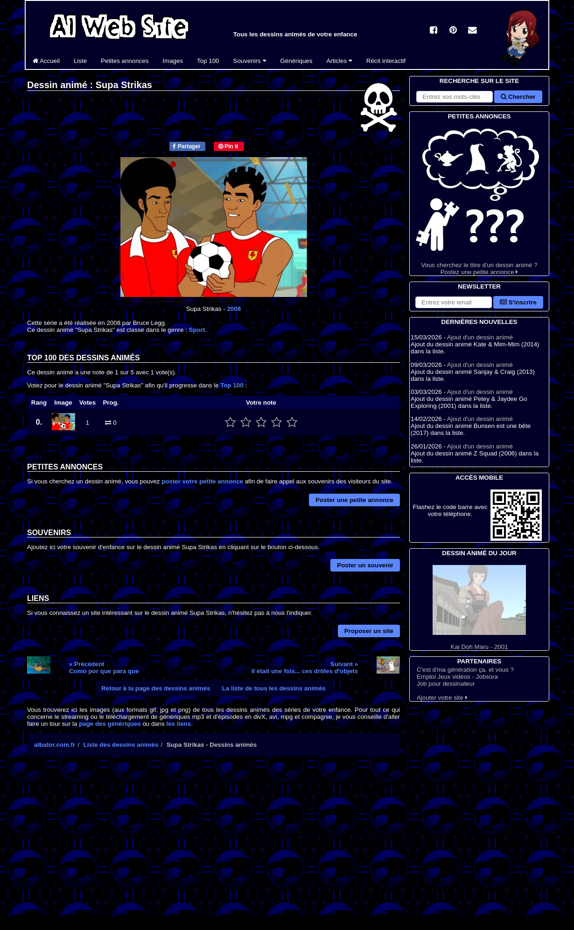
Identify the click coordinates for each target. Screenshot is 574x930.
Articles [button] (339, 60)
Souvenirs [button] (249, 60)
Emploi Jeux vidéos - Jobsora (457, 676)
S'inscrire (518, 302)
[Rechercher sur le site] (454, 97)
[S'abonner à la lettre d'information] (453, 302)
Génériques (296, 60)
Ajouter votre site (442, 697)
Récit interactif (386, 60)
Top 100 (208, 60)
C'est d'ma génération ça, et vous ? (465, 669)
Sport (197, 329)
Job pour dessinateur (446, 683)
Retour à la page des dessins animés (155, 688)
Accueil (46, 60)
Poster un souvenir (365, 565)
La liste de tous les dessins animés (274, 688)
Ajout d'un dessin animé (480, 337)
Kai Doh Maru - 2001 (479, 607)
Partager (186, 146)
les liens (179, 723)
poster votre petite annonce (202, 481)
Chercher (518, 96)
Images (172, 60)
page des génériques (110, 723)
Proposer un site (368, 630)
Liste (80, 60)
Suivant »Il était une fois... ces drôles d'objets (305, 668)
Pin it (228, 146)
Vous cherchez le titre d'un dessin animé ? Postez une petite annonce (479, 198)
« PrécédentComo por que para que (104, 668)
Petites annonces (124, 60)
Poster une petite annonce (354, 499)
